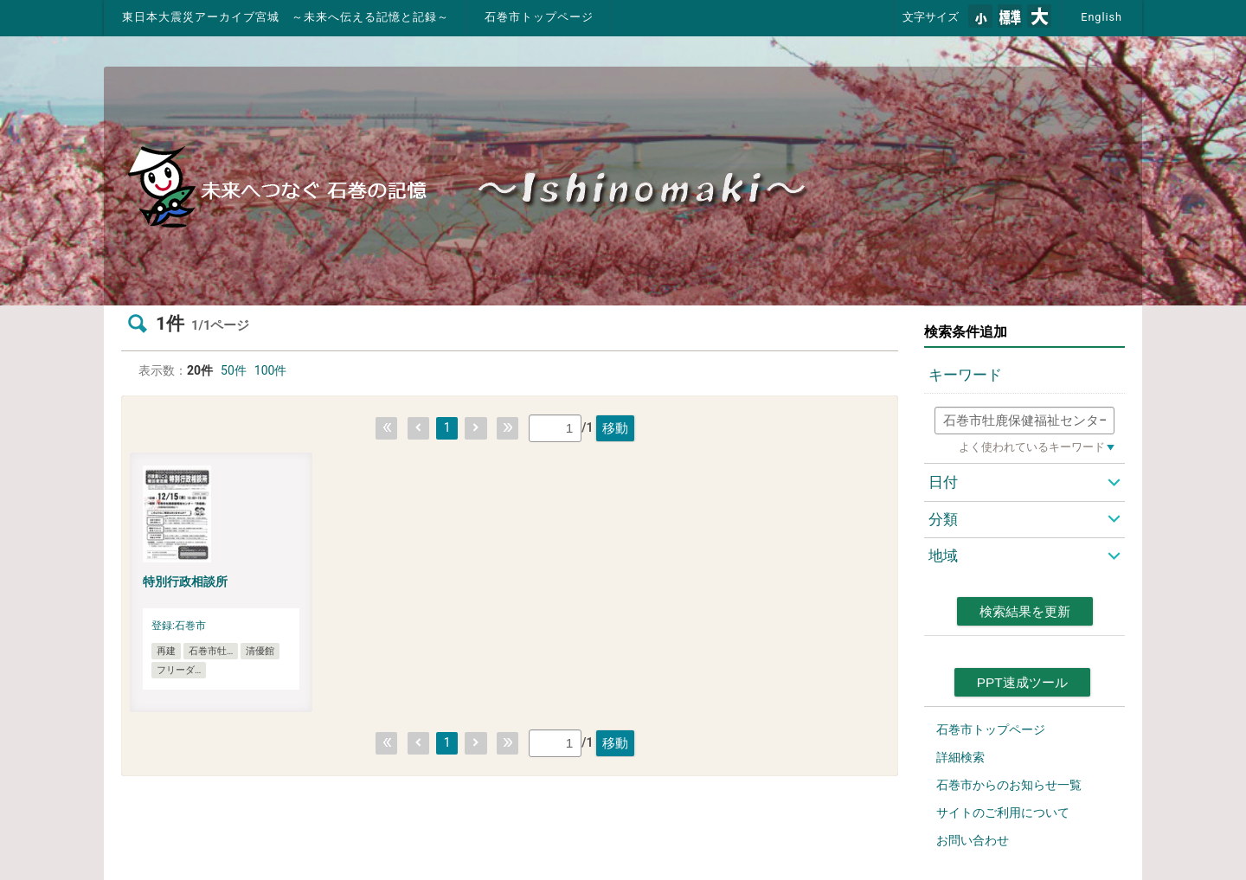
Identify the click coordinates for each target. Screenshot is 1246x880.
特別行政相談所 (185, 581)
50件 (234, 370)
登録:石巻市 (178, 626)
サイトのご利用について (1002, 812)
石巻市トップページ (539, 16)
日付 (943, 482)
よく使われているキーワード (1032, 446)
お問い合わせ (972, 840)
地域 (943, 555)
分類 (943, 519)
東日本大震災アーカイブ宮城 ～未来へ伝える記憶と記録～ (285, 16)
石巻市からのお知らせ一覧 (1009, 785)
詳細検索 (960, 757)
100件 (270, 370)
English (1101, 16)
